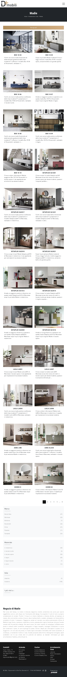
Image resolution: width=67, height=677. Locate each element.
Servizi (21, 652)
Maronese (33, 517)
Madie (41, 16)
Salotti (52, 656)
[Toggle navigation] (63, 4)
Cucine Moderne (40, 650)
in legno (33, 558)
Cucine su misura (40, 653)
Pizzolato (33, 530)
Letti (51, 657)
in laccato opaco (33, 554)
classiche (33, 578)
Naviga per (33, 27)
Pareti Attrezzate (55, 654)
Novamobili (33, 524)
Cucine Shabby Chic (41, 655)
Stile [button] (6, 573)
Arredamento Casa (33, 16)
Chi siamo (22, 650)
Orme (33, 527)
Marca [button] (6, 509)
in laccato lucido (33, 551)
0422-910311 (10, 653)
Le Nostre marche (24, 655)
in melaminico (33, 548)
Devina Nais (33, 514)
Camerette (53, 661)
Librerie (52, 652)
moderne (33, 582)
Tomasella (33, 534)
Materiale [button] (8, 542)
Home (25, 16)
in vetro (33, 564)
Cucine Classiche (40, 652)
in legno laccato (33, 561)
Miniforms (33, 521)
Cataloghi (22, 653)
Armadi (52, 659)
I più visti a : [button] (9, 590)
